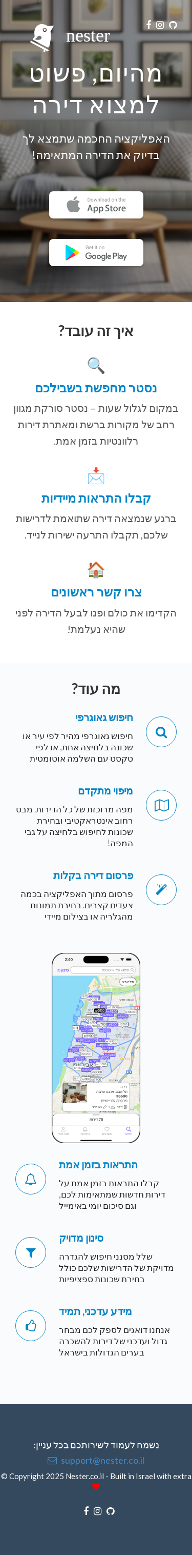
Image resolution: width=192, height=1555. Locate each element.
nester (66, 27)
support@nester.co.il (96, 1460)
